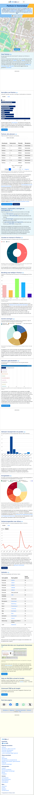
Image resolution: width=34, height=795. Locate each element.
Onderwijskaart (5, 780)
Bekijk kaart (17, 49)
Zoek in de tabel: (17, 138)
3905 (12, 595)
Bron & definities (5, 405)
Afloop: (2, 529)
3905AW (13, 587)
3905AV (13, 585)
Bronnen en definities (6, 769)
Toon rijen (17, 167)
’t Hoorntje (11, 66)
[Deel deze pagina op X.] (30, 704)
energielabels (13, 11)
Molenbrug (28, 64)
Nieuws (3, 772)
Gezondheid (4, 758)
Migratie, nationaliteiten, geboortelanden (11, 761)
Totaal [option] (6, 529)
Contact (3, 787)
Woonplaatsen (10, 750)
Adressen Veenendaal (7, 204)
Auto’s (3, 757)
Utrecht (13, 618)
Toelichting (4, 129)
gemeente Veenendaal (19, 565)
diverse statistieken (27, 11)
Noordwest (13, 611)
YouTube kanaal (5, 790)
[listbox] (7, 529)
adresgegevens (28, 9)
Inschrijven (4, 694)
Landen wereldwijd (6, 753)
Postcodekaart (5, 782)
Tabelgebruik (16, 204)
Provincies (4, 751)
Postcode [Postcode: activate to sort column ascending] (20, 143)
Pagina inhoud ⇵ (17, 16)
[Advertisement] (17, 81)
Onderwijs (4, 762)
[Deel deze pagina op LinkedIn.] (17, 704)
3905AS (14, 60)
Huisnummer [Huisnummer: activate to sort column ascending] (13, 143)
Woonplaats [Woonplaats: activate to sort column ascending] (27, 143)
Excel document (8, 665)
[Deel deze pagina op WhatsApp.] (23, 704)
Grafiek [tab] (3, 96)
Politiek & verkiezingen (7, 764)
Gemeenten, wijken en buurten (9, 748)
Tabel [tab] (8, 96)
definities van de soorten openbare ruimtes (19, 201)
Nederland (13, 624)
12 (22, 169)
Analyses (4, 768)
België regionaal (14, 753)
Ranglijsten (4, 774)
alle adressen (15, 122)
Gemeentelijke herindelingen (8, 771)
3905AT (13, 582)
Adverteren (4, 786)
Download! (4, 674)
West (12, 613)
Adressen (4, 747)
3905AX (23, 60)
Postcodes (4, 750)
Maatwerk (4, 789)
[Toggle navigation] (23, 2)
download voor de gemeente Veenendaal (18, 304)
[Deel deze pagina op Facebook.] (10, 704)
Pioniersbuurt (4, 66)
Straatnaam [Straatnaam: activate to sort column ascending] (4, 143)
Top (20, 711)
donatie (21, 681)
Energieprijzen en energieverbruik (9, 760)
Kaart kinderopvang (6, 779)
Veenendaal (8, 67)
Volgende (27, 169)
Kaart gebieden (5, 778)
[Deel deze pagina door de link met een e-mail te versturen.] (4, 704)
